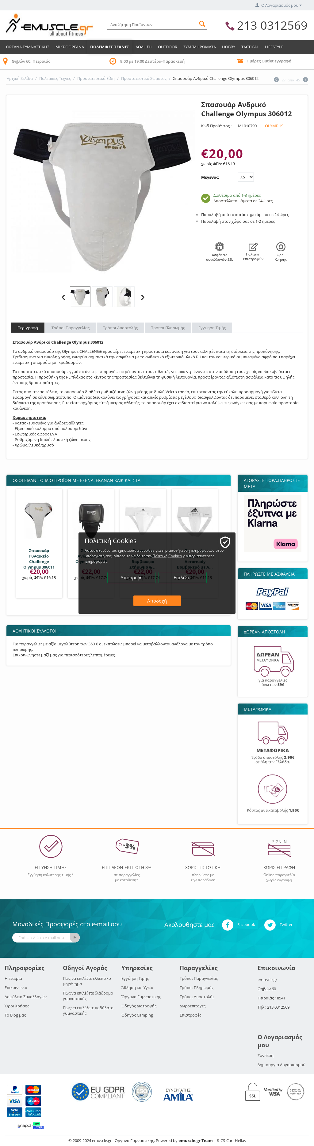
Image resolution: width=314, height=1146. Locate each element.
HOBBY (228, 47)
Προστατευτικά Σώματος (144, 78)
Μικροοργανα (70, 47)
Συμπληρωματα (199, 47)
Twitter (278, 925)
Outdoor (167, 47)
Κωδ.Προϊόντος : (216, 126)
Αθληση (144, 47)
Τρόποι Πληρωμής (168, 327)
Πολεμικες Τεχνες (109, 47)
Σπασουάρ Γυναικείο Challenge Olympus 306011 (39, 559)
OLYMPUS (274, 126)
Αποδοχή (157, 601)
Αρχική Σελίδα (20, 78)
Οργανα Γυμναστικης (27, 47)
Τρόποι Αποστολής (120, 327)
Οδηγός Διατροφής (138, 1006)
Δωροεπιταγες (192, 1006)
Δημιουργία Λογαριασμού (281, 1064)
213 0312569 (272, 25)
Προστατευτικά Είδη (96, 78)
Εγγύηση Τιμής (212, 327)
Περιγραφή (27, 327)
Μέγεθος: (210, 177)
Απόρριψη (132, 577)
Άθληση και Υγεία (137, 987)
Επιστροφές (190, 1015)
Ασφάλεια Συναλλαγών (26, 996)
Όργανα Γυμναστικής (141, 996)
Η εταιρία (13, 978)
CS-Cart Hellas (233, 1140)
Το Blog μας (15, 1015)
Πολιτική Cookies (167, 555)
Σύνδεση (266, 1055)
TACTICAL (250, 47)
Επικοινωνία (16, 987)
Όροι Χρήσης (17, 1006)
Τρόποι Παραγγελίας (71, 327)
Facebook (238, 925)
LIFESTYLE (274, 47)
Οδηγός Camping (137, 1015)
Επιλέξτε (183, 577)
